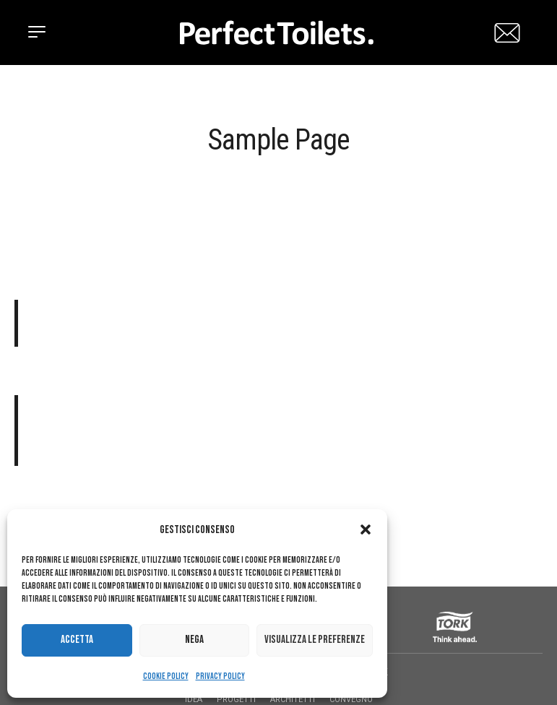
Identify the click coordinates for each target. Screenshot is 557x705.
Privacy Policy (220, 676)
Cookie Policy (166, 676)
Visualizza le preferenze (314, 639)
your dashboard (253, 488)
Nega (194, 639)
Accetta (77, 639)
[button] (365, 529)
